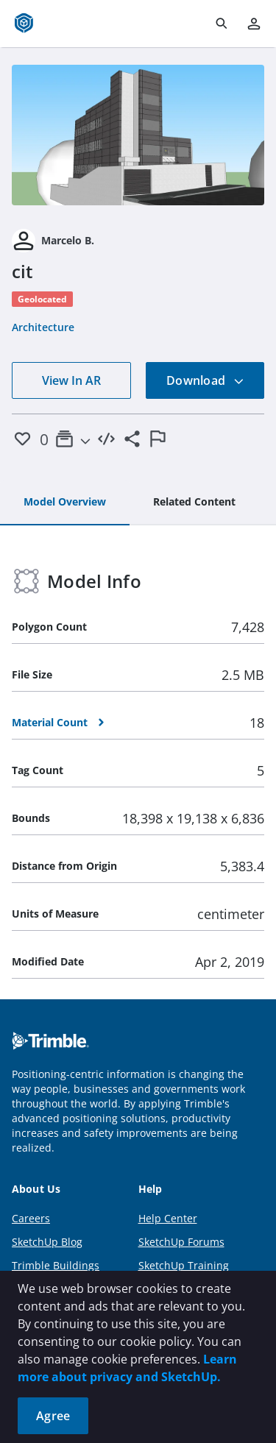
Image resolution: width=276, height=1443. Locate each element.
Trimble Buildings (55, 1265)
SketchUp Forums (181, 1242)
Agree (53, 1416)
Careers (31, 1218)
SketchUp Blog (47, 1242)
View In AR (71, 380)
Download (205, 380)
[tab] (65, 502)
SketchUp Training (183, 1265)
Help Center (167, 1218)
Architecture (43, 327)
